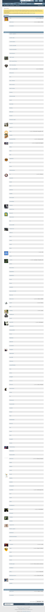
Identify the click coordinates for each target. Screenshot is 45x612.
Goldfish (11, 193)
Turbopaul (11, 513)
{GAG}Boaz (11, 567)
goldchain (11, 189)
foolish (11, 181)
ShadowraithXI (12, 454)
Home (6, 3)
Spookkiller (11, 489)
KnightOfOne (12, 275)
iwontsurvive (12, 228)
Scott (10, 435)
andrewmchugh (12, 96)
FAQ (4, 5)
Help (36, 0)
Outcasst (11, 380)
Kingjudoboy (12, 271)
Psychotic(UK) (12, 404)
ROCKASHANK (12, 419)
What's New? (23, 3)
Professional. (12, 400)
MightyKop (11, 337)
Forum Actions (12, 5)
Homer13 (11, 213)
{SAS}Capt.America (13, 575)
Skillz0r (11, 462)
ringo (10, 415)
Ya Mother (11, 544)
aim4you (11, 92)
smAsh (11, 470)
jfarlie (10, 248)
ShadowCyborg (12, 446)
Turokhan (11, 517)
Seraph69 (11, 439)
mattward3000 (12, 330)
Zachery (11, 556)
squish (11, 497)
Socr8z (11, 474)
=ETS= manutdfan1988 (13, 68)
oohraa (11, 372)
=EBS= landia (12, 57)
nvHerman (11, 361)
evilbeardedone (12, 170)
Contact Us (29, 3)
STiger (11, 501)
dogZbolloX (11, 158)
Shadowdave (12, 450)
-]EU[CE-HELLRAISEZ (13, 49)
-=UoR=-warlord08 (13, 45)
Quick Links (18, 5)
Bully (10, 18)
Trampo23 (11, 509)
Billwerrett (11, 111)
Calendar (7, 5)
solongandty (12, 485)
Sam (10, 427)
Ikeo (10, 220)
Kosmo (11, 279)
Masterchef (11, 326)
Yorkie (11, 552)
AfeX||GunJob (12, 84)
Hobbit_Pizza (12, 209)
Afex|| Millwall (12, 80)
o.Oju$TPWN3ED (12, 365)
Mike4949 (11, 341)
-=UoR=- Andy (12, 37)
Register (40, 0)
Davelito (11, 135)
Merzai (11, 333)
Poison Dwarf (12, 388)
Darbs (11, 131)
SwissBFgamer (12, 505)
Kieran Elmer (12, 267)
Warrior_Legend (12, 528)
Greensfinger (12, 201)
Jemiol (11, 240)
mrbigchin (11, 349)
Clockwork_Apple (13, 119)
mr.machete (12, 25)
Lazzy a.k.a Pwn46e (13, 291)
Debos (11, 146)
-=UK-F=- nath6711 (13, 33)
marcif (11, 318)
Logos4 (11, 302)
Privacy (40, 603)
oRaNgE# (11, 376)
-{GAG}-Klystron (12, 53)
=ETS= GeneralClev (13, 65)
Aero (10, 76)
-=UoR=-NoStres (12, 41)
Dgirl (10, 154)
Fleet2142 (11, 178)
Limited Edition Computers (33, 603)
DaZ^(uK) (11, 142)
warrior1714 (12, 524)
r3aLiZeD (11, 407)
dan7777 (11, 127)
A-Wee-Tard (12, 72)
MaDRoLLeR (12, 314)
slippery (11, 466)
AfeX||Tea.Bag (12, 88)
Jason (10, 236)
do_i (10, 162)
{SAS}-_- (11, 571)
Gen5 (10, 185)
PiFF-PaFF (11, 384)
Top (42, 601)
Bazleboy (11, 107)
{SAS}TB (11, 583)
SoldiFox (11, 478)
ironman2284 (12, 224)
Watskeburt (12, 532)
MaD (10, 306)
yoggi (10, 548)
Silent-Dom (11, 458)
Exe (10, 174)
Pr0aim (11, 392)
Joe (10, 252)
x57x (10, 540)
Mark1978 (11, 322)
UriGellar (11, 520)
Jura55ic (11, 259)
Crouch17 (11, 123)
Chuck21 (11, 115)
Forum (17, 3)
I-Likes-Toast (12, 217)
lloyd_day (11, 294)
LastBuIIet (11, 287)
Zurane (11, 559)
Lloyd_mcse (12, 21)
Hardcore (11, 205)
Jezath (11, 244)
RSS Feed (11, 423)
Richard (11, 411)
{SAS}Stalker (12, 579)
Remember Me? (24, 2)
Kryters (11, 283)
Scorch (11, 431)
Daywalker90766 (12, 139)
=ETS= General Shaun (13, 61)
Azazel (11, 100)
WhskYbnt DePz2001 (13, 536)
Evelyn (11, 166)
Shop (12, 3)
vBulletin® (23, 608)
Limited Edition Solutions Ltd (26, 611)
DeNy (10, 150)
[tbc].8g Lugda (12, 563)
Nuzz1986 (11, 357)
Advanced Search (41, 5)
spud (10, 493)
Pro (10, 396)
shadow (11, 443)
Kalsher (11, 263)
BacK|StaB (11, 104)
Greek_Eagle (12, 197)
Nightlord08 (12, 353)
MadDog (11, 310)
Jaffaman (11, 232)
